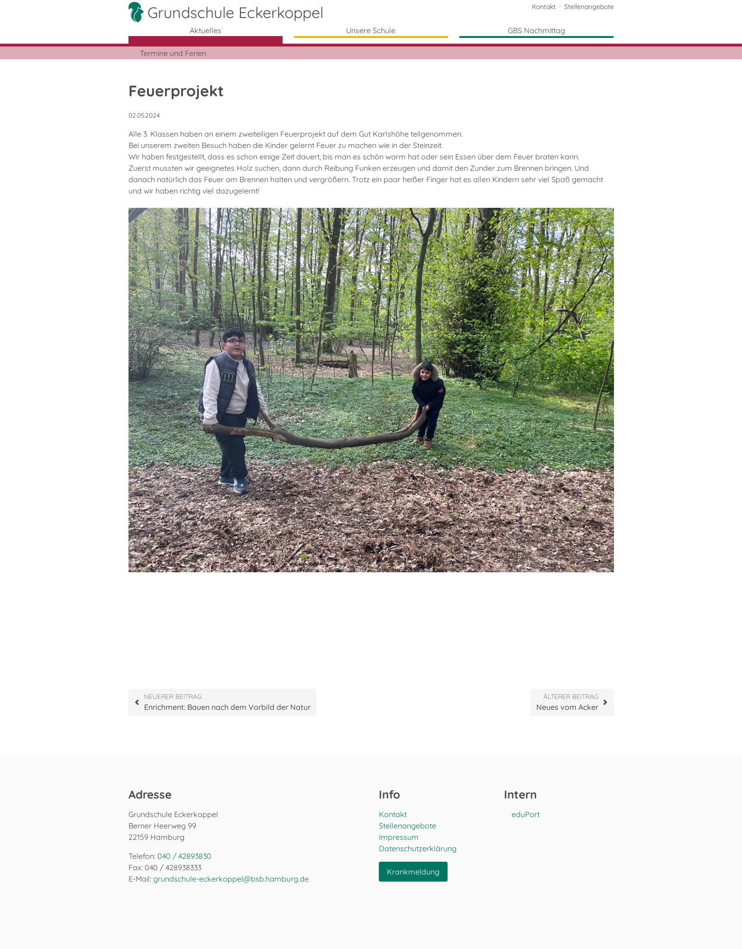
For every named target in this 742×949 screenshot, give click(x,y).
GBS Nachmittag (536, 30)
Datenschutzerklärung (418, 848)
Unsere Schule (370, 30)
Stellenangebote (589, 6)
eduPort (526, 814)
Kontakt (544, 6)
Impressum (399, 837)
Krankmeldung (413, 871)
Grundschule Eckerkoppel (235, 12)
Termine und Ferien (173, 53)
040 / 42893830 (184, 856)
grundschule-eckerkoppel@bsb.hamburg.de (231, 879)
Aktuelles (205, 30)
